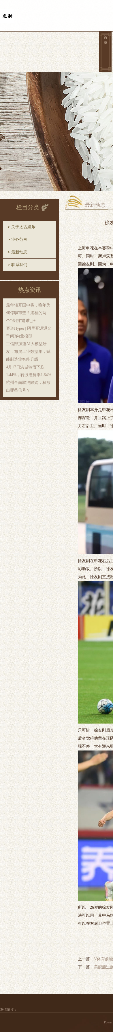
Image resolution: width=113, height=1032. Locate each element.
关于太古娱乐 (23, 227)
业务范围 (19, 239)
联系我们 (19, 265)
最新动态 (19, 252)
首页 (105, 40)
